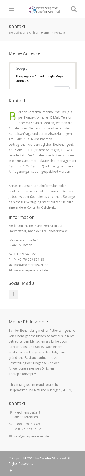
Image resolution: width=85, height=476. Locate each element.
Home (45, 32)
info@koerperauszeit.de (31, 436)
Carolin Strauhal (53, 458)
